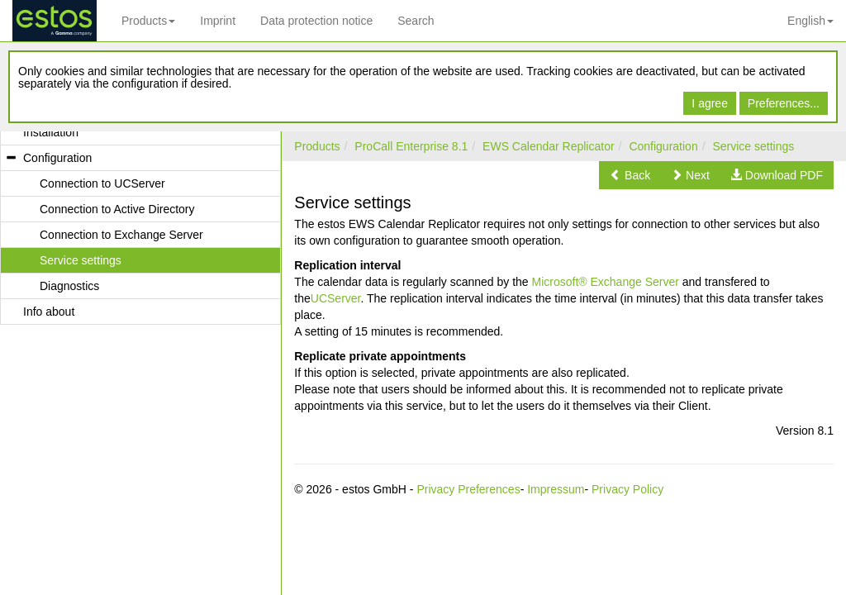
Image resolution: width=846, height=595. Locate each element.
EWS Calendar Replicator (548, 146)
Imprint (217, 20)
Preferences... (784, 103)
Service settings (753, 146)
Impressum (555, 489)
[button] (630, 175)
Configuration (663, 146)
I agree (710, 103)
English (810, 20)
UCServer (336, 298)
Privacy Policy (627, 489)
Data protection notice (316, 20)
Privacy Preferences (468, 489)
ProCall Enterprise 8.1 (411, 146)
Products (148, 20)
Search (415, 20)
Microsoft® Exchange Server (605, 281)
